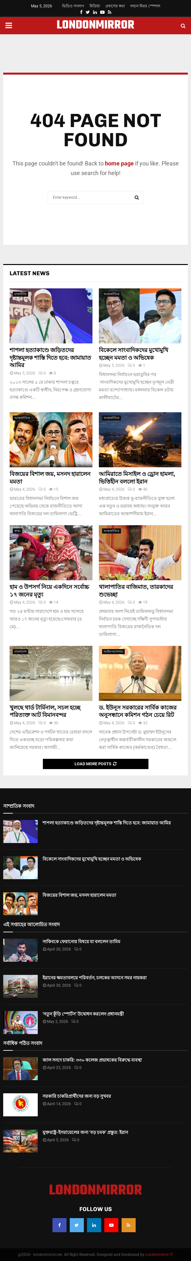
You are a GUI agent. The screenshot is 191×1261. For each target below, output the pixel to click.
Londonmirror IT (159, 1254)
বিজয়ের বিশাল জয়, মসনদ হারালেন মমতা (79, 895)
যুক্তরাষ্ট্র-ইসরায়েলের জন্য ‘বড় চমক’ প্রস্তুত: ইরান (85, 1132)
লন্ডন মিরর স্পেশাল (145, 6)
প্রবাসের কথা (115, 6)
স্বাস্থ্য (17, 531)
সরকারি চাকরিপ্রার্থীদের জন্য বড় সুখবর (77, 1096)
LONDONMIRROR (95, 26)
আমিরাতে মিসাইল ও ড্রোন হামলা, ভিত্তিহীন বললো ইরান (137, 477)
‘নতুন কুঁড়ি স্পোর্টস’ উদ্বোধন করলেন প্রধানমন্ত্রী (83, 1013)
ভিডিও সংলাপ (73, 6)
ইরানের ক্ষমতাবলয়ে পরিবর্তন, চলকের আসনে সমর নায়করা (95, 977)
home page (119, 163)
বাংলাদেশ (20, 651)
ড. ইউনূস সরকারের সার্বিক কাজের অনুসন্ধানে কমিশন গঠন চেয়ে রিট (138, 711)
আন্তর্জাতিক (111, 294)
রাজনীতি (20, 294)
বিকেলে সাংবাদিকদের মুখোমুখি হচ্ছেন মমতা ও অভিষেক (133, 354)
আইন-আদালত (113, 651)
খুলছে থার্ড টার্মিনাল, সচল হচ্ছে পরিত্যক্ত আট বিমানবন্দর (45, 711)
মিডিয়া (95, 6)
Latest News (30, 273)
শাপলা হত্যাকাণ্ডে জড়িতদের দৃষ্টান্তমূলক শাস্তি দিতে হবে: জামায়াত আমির (50, 358)
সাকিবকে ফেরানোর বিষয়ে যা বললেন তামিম (81, 941)
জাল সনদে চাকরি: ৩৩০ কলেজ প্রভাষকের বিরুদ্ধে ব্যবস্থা (92, 1060)
